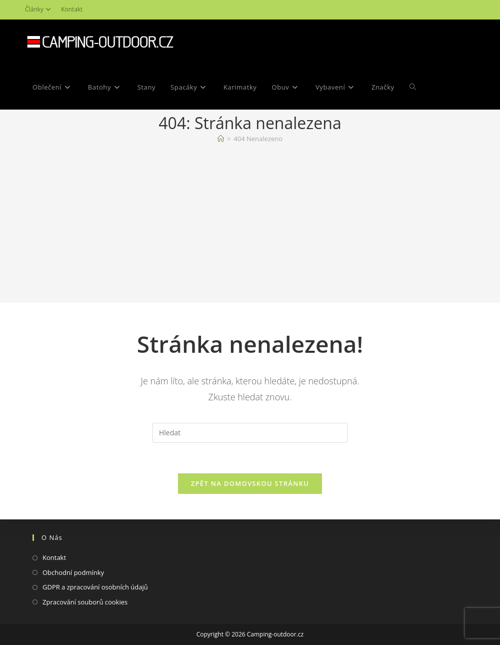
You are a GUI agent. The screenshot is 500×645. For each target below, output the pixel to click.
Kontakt (71, 9)
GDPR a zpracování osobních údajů (95, 586)
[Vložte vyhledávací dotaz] (250, 433)
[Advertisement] (250, 225)
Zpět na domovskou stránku (250, 483)
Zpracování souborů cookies (85, 601)
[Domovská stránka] (221, 138)
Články (39, 9)
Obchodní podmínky (73, 572)
